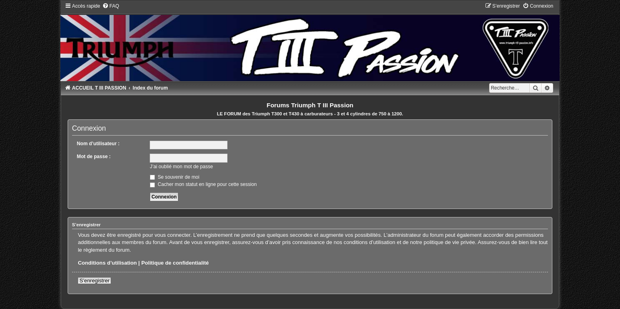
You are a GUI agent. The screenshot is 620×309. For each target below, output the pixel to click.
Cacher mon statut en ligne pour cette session (203, 184)
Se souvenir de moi (174, 177)
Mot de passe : (94, 156)
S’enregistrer (94, 281)
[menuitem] (110, 6)
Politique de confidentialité (175, 263)
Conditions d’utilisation (107, 263)
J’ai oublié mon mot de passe (181, 166)
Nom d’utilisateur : (98, 143)
